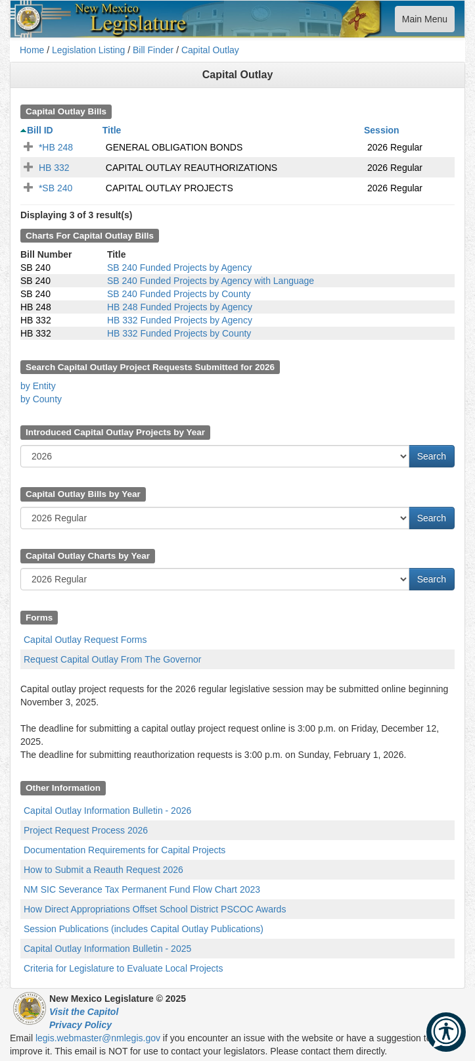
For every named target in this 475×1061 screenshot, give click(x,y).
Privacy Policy (80, 1025)
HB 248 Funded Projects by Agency (179, 307)
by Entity (38, 386)
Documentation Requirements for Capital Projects (124, 850)
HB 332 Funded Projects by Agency (179, 320)
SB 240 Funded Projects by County (179, 294)
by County (41, 399)
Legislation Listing (88, 50)
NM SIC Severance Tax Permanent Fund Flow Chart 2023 (142, 889)
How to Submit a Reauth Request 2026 (103, 869)
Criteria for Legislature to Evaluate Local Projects (123, 968)
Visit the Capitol (83, 1011)
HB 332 (54, 167)
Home (32, 50)
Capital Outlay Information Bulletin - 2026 (107, 810)
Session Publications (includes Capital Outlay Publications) (143, 929)
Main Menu (424, 22)
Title (112, 130)
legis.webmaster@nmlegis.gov (97, 1038)
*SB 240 (55, 188)
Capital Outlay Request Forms (85, 639)
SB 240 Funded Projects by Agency (179, 267)
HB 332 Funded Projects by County (179, 333)
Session (381, 130)
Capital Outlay (210, 50)
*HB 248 (56, 147)
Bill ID (40, 130)
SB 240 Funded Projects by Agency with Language (210, 280)
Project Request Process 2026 (86, 830)
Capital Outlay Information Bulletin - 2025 (107, 948)
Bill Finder (153, 50)
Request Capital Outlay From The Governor (113, 659)
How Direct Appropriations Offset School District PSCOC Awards (155, 909)
